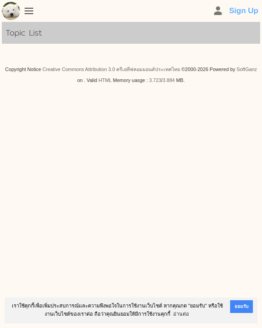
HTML (105, 80)
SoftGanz (246, 69)
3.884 (169, 80)
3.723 (155, 80)
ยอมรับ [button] (241, 306)
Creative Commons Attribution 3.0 (78, 69)
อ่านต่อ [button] (181, 314)
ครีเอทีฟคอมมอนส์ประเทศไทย (148, 69)
